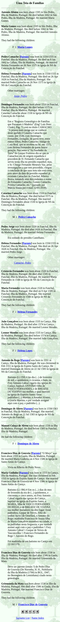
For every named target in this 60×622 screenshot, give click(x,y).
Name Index (38, 618)
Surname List (23, 618)
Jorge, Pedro (20, 96)
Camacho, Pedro (22, 262)
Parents (24, 56)
